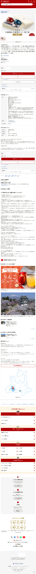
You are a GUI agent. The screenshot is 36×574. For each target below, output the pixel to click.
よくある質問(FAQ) (18, 498)
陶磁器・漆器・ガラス (16, 175)
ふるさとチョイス (18, 540)
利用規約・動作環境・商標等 (18, 569)
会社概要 (9, 566)
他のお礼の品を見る (12, 121)
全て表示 (32, 88)
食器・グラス (13, 176)
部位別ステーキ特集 (4, 454)
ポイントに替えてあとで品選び (6, 465)
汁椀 (18, 176)
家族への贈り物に (4, 470)
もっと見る (33, 328)
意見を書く (18, 510)
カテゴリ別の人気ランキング (5, 417)
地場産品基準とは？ (4, 185)
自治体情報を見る (18, 365)
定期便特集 (20, 454)
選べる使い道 (4, 84)
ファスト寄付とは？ (5, 79)
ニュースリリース (15, 566)
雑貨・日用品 (7, 176)
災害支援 (18, 544)
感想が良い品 (3, 423)
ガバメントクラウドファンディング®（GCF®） (18, 542)
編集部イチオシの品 (4, 432)
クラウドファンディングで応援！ (6, 463)
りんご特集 (3, 451)
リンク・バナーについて (24, 566)
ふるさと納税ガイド (18, 485)
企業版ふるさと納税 (19, 546)
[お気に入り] (34, 572)
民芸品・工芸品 (8, 175)
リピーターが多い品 (4, 420)
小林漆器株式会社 (6, 55)
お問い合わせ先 (4, 86)
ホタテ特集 (20, 451)
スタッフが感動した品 (4, 435)
